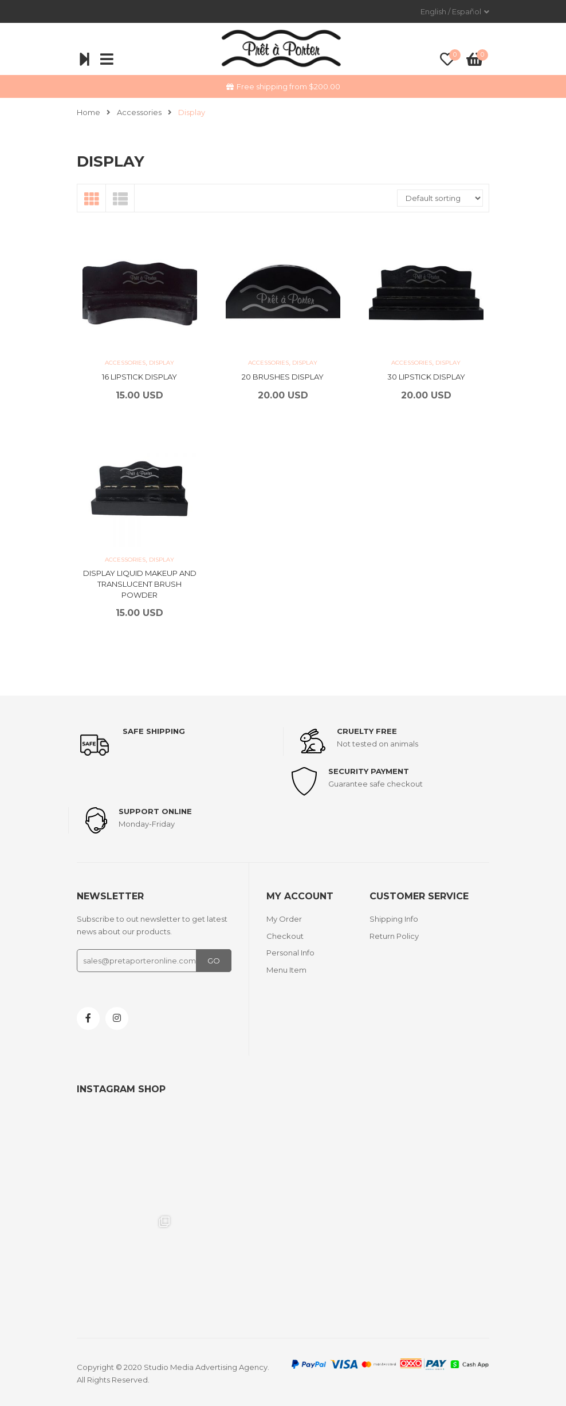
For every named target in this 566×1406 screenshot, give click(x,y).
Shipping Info (394, 918)
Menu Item (286, 969)
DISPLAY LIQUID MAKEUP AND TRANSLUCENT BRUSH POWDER (139, 583)
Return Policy (394, 935)
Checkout (285, 935)
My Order (284, 918)
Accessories (139, 112)
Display (161, 362)
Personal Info (290, 952)
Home (88, 112)
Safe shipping (154, 731)
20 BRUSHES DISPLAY (283, 376)
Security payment (368, 771)
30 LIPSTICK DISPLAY (426, 376)
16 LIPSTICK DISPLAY (139, 376)
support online (155, 811)
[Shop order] (440, 198)
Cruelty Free (367, 731)
